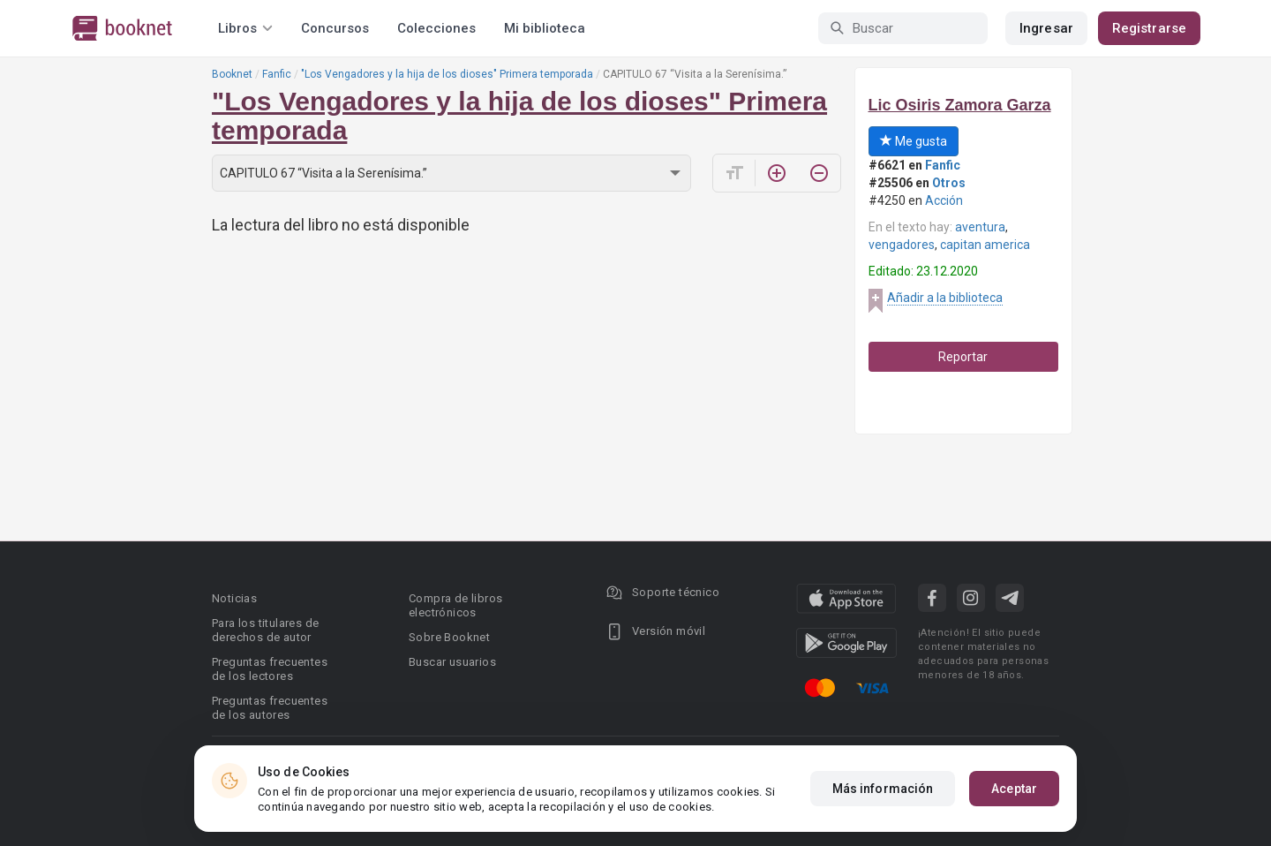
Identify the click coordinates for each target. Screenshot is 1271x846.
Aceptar (1014, 789)
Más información (883, 789)
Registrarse (1149, 28)
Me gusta (913, 141)
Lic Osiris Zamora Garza (960, 105)
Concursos (335, 28)
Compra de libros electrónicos (455, 605)
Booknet (232, 74)
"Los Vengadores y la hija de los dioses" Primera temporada (447, 74)
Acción (944, 200)
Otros (949, 183)
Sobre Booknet (449, 637)
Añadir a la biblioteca (945, 298)
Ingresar (1046, 28)
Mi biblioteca (544, 28)
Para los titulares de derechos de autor (265, 630)
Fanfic (276, 74)
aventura (980, 227)
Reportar (963, 357)
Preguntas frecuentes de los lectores (269, 669)
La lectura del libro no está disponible (341, 224)
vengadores (902, 245)
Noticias (234, 598)
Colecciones (436, 28)
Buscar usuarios (452, 661)
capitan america (985, 245)
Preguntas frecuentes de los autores (269, 707)
